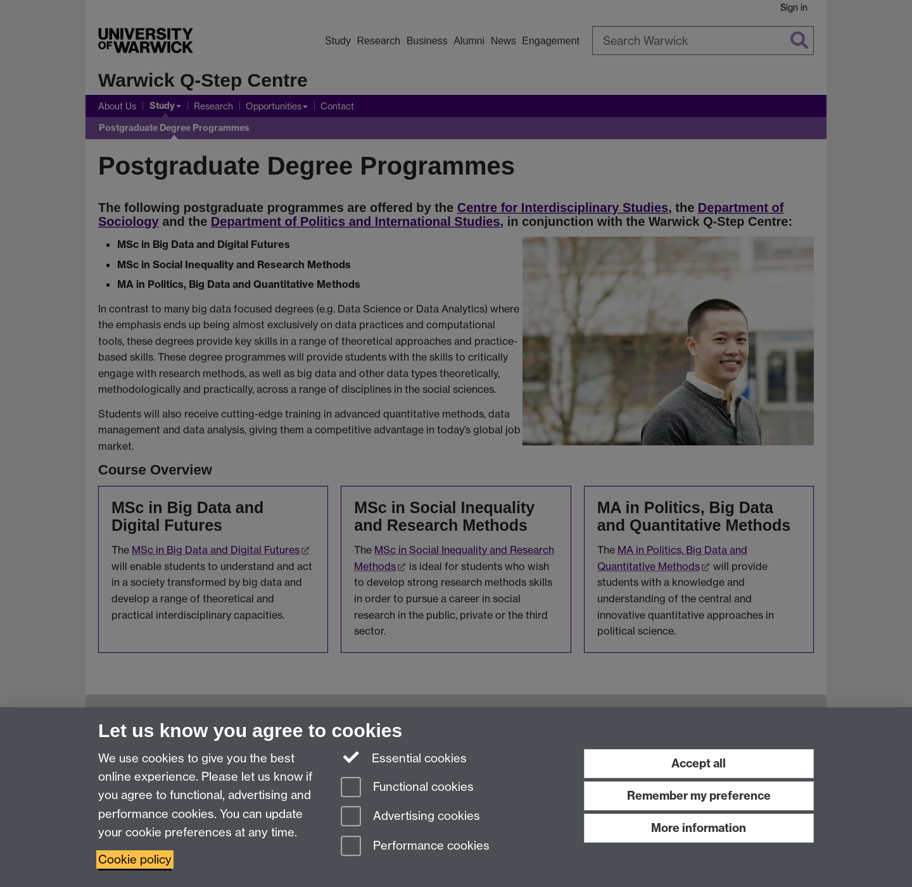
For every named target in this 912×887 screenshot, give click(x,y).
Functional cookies (407, 788)
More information (698, 828)
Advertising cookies (410, 817)
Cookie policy (135, 859)
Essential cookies (404, 757)
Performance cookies (415, 847)
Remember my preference (699, 795)
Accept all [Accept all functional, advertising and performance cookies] (698, 763)
